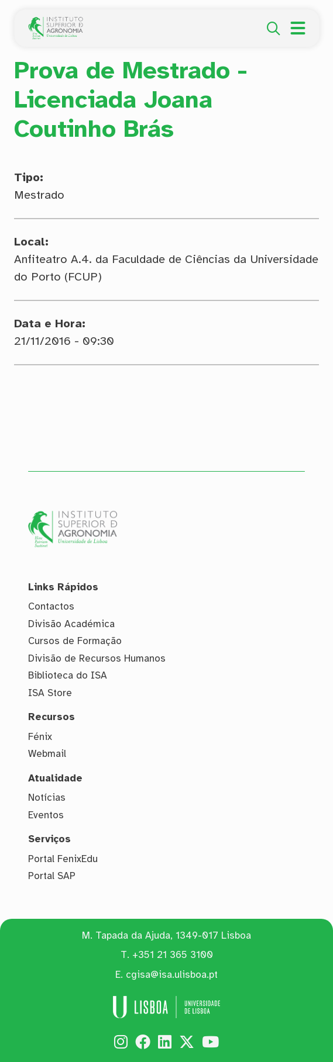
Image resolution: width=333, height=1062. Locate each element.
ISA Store (50, 693)
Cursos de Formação (75, 641)
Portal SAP (51, 876)
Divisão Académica (71, 624)
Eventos (46, 815)
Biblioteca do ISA (67, 675)
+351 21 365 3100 (172, 955)
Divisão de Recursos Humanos (97, 658)
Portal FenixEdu (63, 859)
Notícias (47, 797)
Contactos (51, 606)
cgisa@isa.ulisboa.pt (172, 974)
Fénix (40, 737)
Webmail (47, 754)
